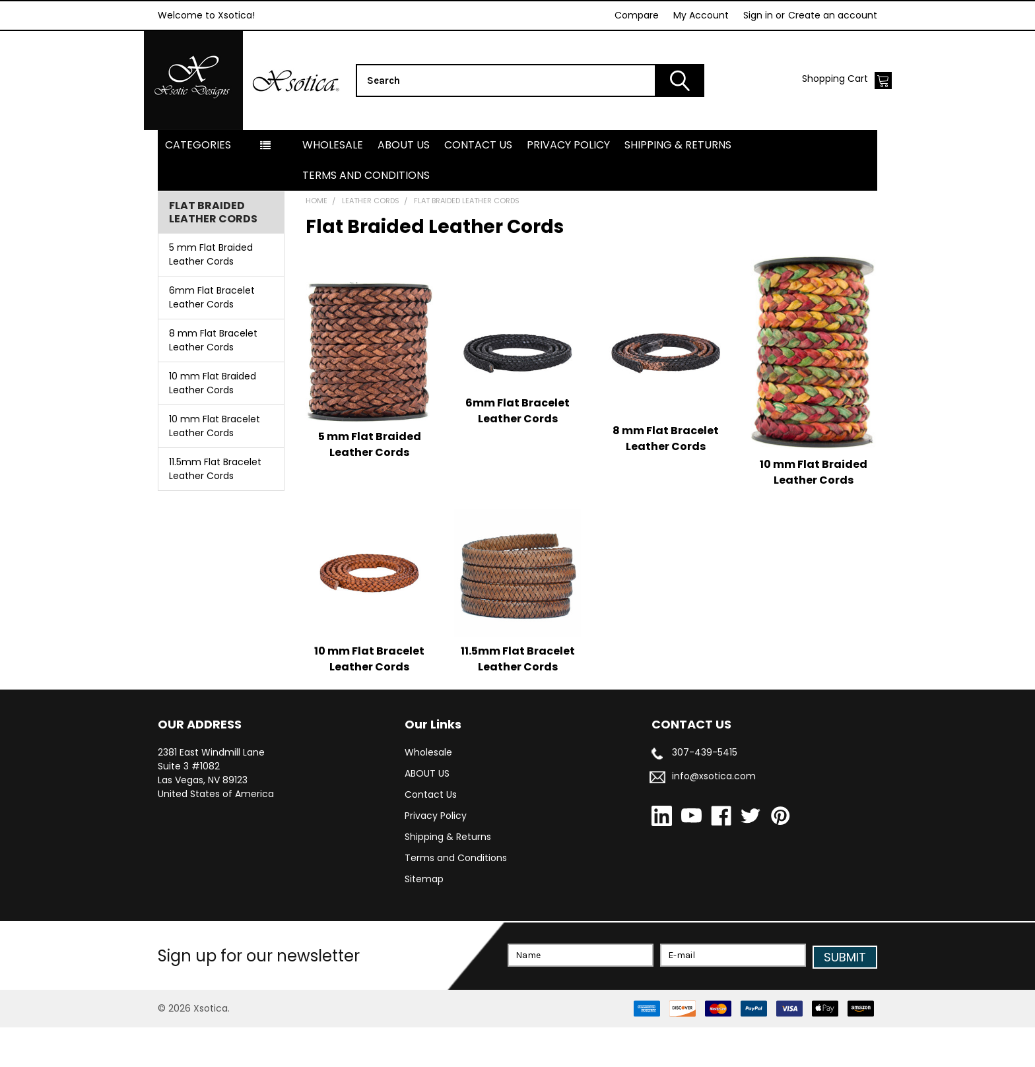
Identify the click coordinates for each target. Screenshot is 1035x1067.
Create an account (832, 15)
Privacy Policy (568, 187)
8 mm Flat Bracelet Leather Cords (213, 382)
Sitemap (424, 921)
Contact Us (478, 187)
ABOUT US (404, 187)
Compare (637, 15)
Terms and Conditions (366, 217)
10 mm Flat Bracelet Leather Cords (214, 468)
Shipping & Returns (677, 187)
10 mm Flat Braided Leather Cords (212, 425)
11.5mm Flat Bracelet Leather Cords (215, 511)
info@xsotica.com (714, 818)
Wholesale (332, 187)
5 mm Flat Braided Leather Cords (211, 296)
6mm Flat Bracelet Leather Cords (212, 339)
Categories (198, 187)
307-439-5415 (704, 794)
